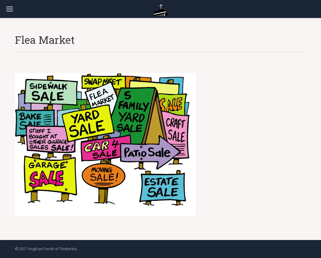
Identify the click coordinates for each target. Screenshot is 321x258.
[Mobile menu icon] (9, 9)
